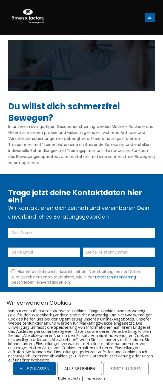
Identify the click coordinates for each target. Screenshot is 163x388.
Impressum (95, 378)
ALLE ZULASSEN (34, 368)
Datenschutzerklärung (115, 277)
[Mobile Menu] (150, 17)
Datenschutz (69, 378)
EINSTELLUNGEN (126, 368)
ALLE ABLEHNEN (79, 368)
